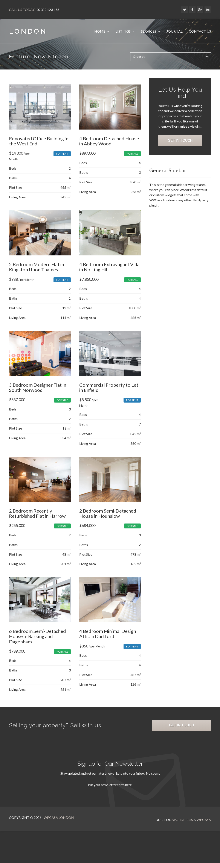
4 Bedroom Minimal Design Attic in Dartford (108, 644)
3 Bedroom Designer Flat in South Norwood (37, 393)
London (28, 31)
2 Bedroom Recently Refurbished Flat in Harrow (37, 521)
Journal (174, 31)
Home (100, 31)
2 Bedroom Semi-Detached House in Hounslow (108, 521)
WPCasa (204, 830)
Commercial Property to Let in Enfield (109, 393)
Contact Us (200, 31)
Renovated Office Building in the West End (38, 143)
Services (149, 31)
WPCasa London (59, 830)
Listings (123, 31)
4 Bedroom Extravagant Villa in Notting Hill (110, 271)
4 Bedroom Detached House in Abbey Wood (110, 143)
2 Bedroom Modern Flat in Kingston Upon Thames (36, 271)
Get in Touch (181, 154)
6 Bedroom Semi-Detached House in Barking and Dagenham (37, 647)
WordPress (182, 830)
